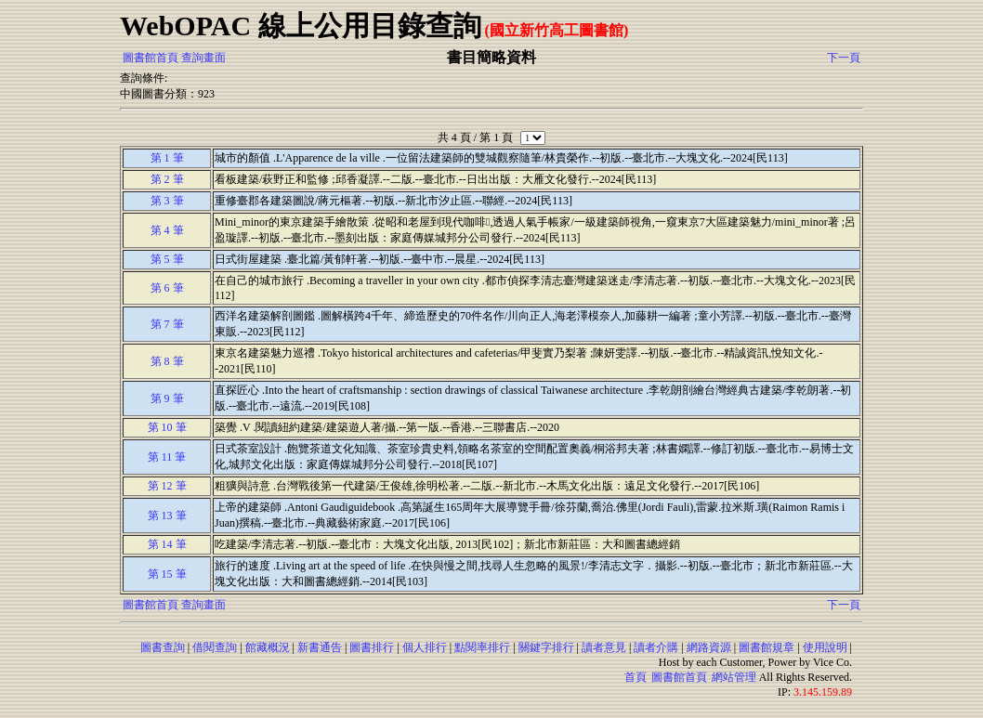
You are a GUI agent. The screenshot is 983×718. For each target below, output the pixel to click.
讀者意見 (604, 647)
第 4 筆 (167, 230)
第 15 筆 (167, 574)
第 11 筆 (167, 456)
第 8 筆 (167, 361)
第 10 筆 (167, 427)
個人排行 (424, 647)
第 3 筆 (167, 200)
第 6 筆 (167, 287)
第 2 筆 (167, 179)
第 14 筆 (167, 544)
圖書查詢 (162, 647)
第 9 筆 (167, 398)
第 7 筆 (167, 324)
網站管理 (734, 677)
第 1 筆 (167, 157)
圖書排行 (371, 647)
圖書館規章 (766, 647)
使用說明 (825, 647)
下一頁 (843, 57)
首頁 (635, 677)
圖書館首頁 (150, 57)
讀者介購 (656, 647)
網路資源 (709, 647)
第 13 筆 (167, 515)
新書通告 (319, 647)
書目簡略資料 (491, 57)
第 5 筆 (167, 259)
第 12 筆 (167, 485)
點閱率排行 (482, 647)
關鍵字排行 (546, 647)
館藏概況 (267, 647)
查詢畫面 (203, 57)
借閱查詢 (214, 647)
